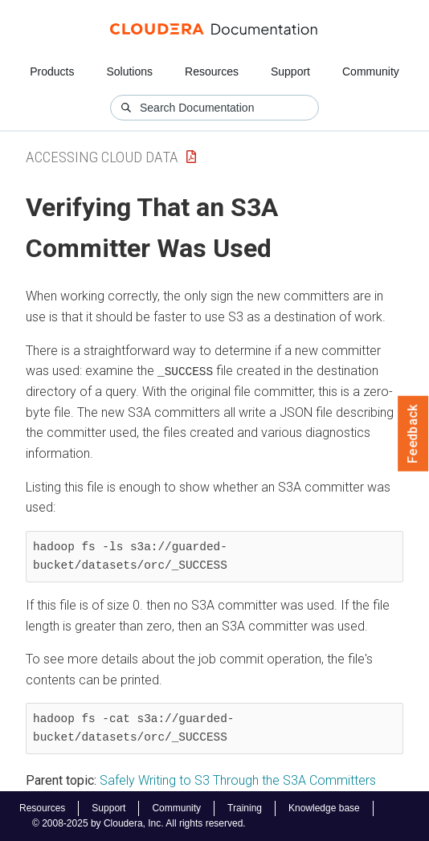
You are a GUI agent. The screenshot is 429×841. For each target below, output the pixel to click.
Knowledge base (324, 808)
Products (52, 71)
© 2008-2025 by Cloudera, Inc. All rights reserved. (139, 823)
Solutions (129, 71)
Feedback (413, 433)
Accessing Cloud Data (102, 157)
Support (290, 71)
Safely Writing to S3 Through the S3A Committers (238, 780)
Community (370, 71)
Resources (212, 71)
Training (244, 808)
